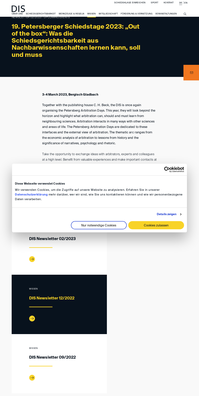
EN (185, 7)
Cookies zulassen (156, 225)
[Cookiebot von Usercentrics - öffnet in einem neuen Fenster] (167, 169)
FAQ (181, 367)
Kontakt (169, 6)
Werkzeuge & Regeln (71, 18)
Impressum (73, 367)
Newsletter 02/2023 (70, 351)
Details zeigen (166, 214)
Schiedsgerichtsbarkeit (41, 18)
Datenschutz (162, 367)
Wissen (91, 18)
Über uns (17, 18)
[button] (191, 72)
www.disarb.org (13, 351)
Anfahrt (52, 367)
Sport (154, 6)
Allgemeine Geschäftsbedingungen (117, 367)
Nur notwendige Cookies (98, 225)
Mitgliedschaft (108, 18)
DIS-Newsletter (43, 351)
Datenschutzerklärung (31, 194)
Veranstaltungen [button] (166, 18)
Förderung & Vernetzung (136, 18)
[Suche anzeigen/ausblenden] (185, 20)
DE (180, 7)
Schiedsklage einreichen (129, 6)
